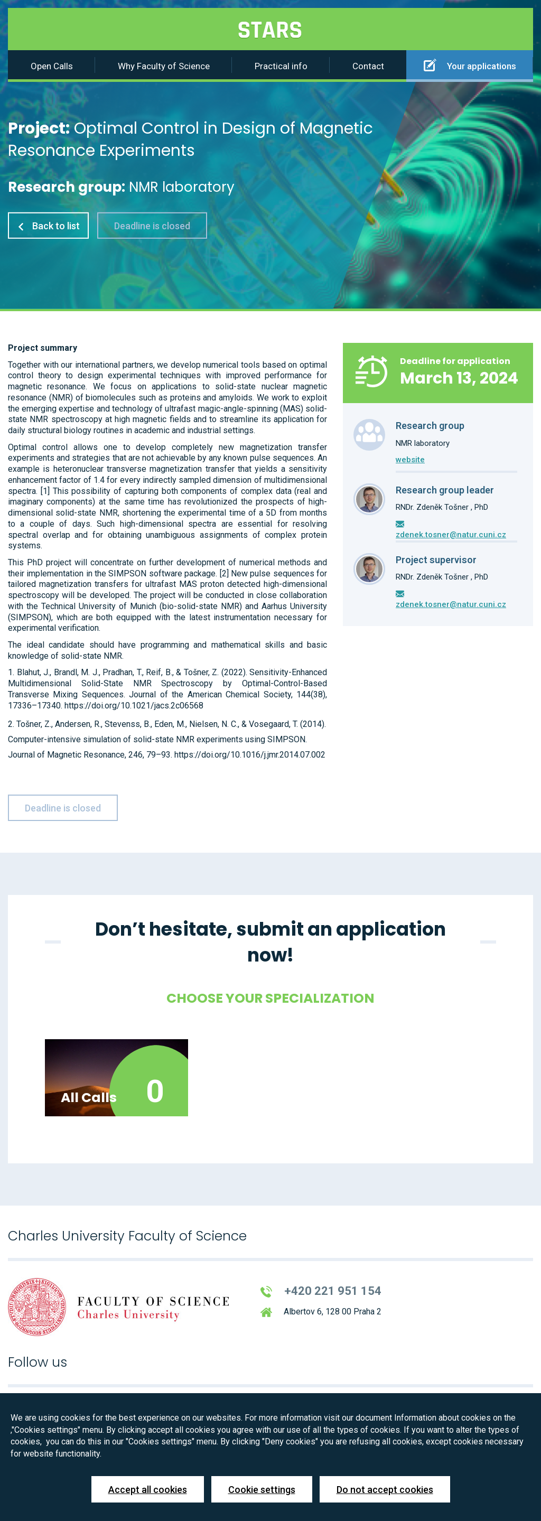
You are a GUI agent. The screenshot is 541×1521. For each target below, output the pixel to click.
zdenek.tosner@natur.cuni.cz (451, 534)
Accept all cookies (147, 1489)
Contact (368, 66)
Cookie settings (261, 1489)
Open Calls (52, 66)
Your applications (470, 65)
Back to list (48, 225)
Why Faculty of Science (164, 66)
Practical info (281, 66)
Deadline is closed (152, 225)
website (410, 459)
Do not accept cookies (385, 1489)
